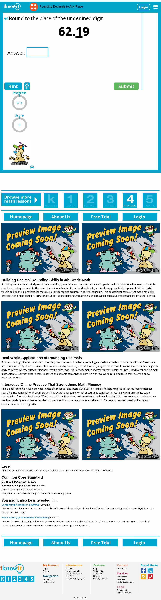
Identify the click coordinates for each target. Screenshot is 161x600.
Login (143, 7)
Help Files (70, 576)
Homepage (48, 579)
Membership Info (73, 571)
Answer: (27, 52)
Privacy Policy (123, 590)
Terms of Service (124, 592)
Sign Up (46, 571)
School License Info (74, 573)
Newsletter (97, 576)
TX (84, 578)
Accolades (97, 573)
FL (80, 578)
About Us (70, 568)
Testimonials (98, 571)
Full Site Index (48, 582)
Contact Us (121, 568)
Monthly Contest (100, 578)
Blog (95, 568)
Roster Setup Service (125, 582)
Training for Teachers (122, 578)
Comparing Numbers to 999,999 (20, 504)
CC (77, 578)
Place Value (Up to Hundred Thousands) (25, 517)
